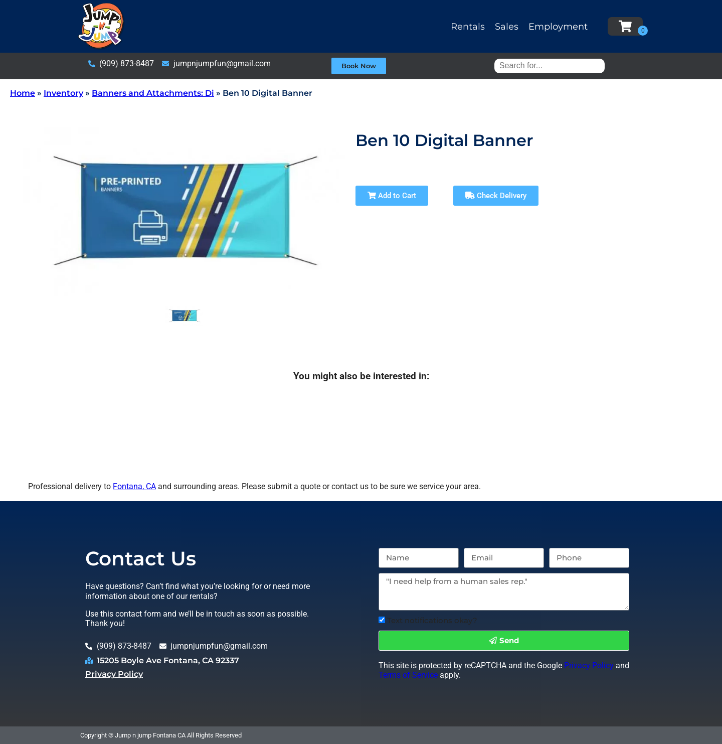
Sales (506, 26)
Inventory (63, 93)
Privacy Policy (114, 674)
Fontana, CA (134, 486)
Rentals (468, 26)
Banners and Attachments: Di (153, 93)
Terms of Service (408, 675)
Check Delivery (495, 195)
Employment (558, 26)
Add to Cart (392, 195)
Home (22, 93)
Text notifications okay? (432, 620)
